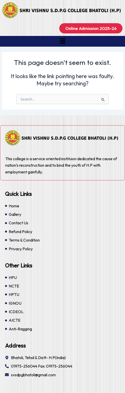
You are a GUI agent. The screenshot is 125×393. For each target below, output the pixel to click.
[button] (63, 41)
